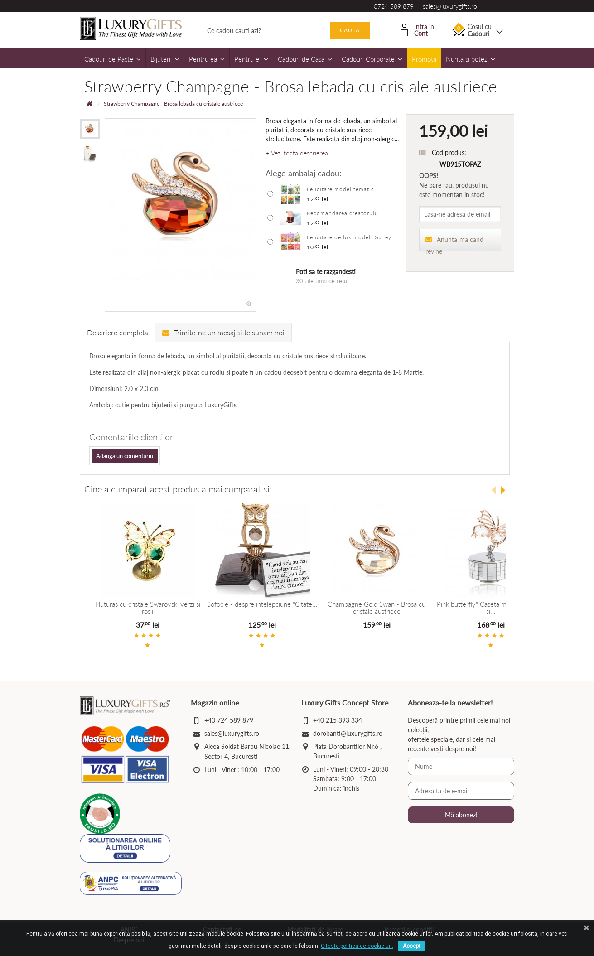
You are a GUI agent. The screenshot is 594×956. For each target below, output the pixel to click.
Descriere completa (117, 332)
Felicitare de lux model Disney (349, 237)
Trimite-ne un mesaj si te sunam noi (223, 332)
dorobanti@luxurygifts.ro (347, 733)
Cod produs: (449, 152)
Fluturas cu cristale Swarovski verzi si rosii (159, 604)
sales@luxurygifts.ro (450, 6)
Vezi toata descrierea (299, 153)
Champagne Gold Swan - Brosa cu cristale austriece (435, 608)
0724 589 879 (394, 6)
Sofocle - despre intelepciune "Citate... (297, 604)
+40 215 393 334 (337, 720)
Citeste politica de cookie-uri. (357, 946)
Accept (411, 946)
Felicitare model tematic (340, 189)
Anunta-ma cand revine (454, 243)
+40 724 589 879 (228, 720)
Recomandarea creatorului (343, 213)
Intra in (417, 29)
